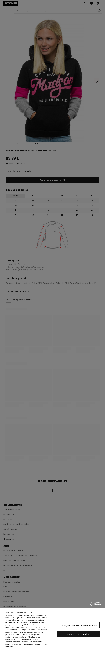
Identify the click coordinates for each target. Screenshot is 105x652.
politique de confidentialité (15, 627)
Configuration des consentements (78, 625)
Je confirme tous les (78, 634)
